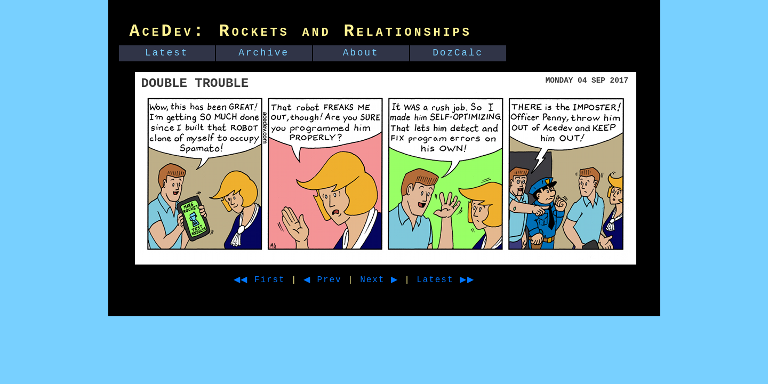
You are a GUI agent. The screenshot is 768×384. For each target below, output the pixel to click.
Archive (263, 52)
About (361, 52)
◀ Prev (332, 280)
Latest (166, 52)
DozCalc (458, 52)
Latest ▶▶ (465, 280)
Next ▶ (393, 280)
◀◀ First (263, 280)
